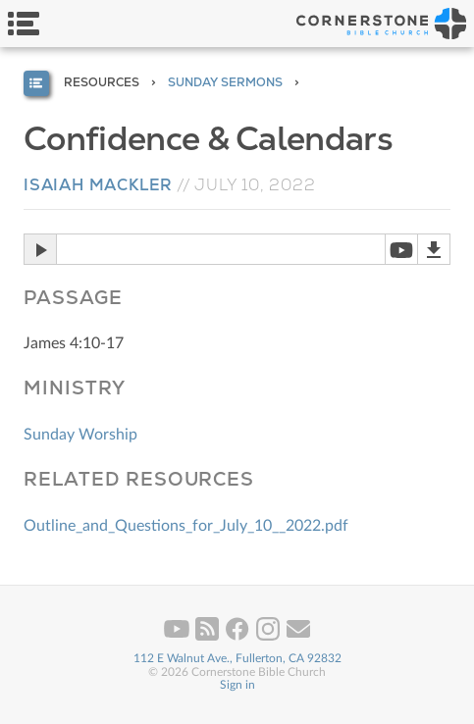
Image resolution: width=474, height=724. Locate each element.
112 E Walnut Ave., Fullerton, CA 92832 (237, 658)
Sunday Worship (80, 434)
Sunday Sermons (225, 82)
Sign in (237, 685)
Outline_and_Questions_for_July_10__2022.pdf (186, 526)
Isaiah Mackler (98, 185)
